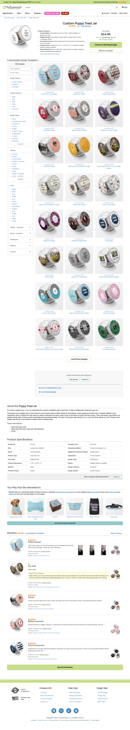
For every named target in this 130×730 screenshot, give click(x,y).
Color (12, 185)
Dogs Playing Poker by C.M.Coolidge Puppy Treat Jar (46, 587)
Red (13, 216)
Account (105, 13)
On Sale (65, 13)
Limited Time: (22, 2)
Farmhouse (15, 124)
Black (14, 191)
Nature (14, 164)
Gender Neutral (17, 82)
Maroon (14, 204)
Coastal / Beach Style (19, 121)
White (14, 218)
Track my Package (75, 702)
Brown (14, 196)
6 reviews (40, 533)
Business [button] (38, 13)
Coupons (33, 720)
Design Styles (15, 115)
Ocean (14, 166)
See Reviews (80, 26)
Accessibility (95, 720)
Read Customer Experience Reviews (110, 2)
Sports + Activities (17, 176)
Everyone (15, 109)
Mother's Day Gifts (52, 13)
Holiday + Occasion (18, 161)
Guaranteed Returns (75, 698)
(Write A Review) (116, 533)
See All (47, 392)
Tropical (14, 136)
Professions (16, 169)
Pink (13, 211)
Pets (13, 106)
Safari (14, 171)
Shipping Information (75, 695)
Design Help (102, 695)
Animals (14, 154)
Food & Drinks (16, 159)
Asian (14, 119)
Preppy (14, 129)
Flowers (14, 156)
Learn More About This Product (50, 54)
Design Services (103, 698)
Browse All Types (50, 388)
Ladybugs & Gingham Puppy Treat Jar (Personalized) (46, 632)
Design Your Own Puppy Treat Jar (41, 555)
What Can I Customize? (106, 51)
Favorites (114, 13)
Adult (13, 104)
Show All (20, 144)
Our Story (43, 692)
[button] (123, 7)
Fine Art (14, 126)
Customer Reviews (46, 698)
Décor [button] (28, 13)
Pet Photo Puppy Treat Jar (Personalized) (43, 608)
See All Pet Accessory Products (65, 523)
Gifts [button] (19, 13)
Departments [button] (8, 13)
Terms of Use (43, 720)
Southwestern (16, 133)
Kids (13, 99)
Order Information (74, 692)
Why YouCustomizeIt (47, 695)
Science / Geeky (17, 131)
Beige (14, 189)
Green (14, 201)
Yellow (14, 221)
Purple (14, 213)
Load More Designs (79, 359)
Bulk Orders (101, 702)
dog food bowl (60, 492)
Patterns (13, 245)
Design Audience (16, 93)
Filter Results (74, 379)
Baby (13, 97)
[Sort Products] (20, 68)
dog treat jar (95, 492)
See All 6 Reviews (65, 667)
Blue (13, 194)
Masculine (15, 87)
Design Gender (15, 78)
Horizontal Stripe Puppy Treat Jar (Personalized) (45, 659)
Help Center (123, 13)
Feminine (15, 84)
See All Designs (103, 692)
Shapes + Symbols (18, 173)
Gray (13, 199)
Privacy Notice (53, 720)
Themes (13, 150)
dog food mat (70, 492)
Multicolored (16, 206)
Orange (14, 209)
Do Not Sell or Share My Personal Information (74, 720)
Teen (13, 101)
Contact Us (85, 379)
